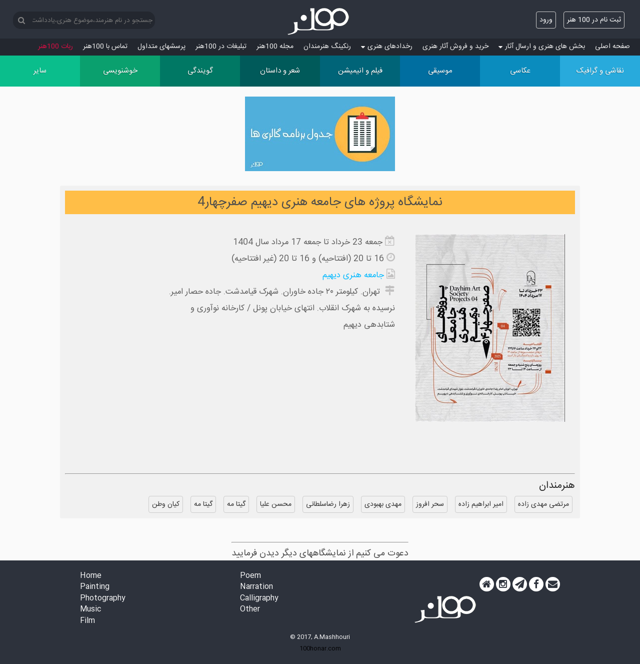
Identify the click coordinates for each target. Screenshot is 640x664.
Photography (103, 598)
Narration (256, 587)
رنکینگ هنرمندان (327, 47)
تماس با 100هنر (105, 47)
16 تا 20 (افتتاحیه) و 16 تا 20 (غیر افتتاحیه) (308, 259)
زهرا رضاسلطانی (328, 504)
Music (90, 609)
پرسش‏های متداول (162, 47)
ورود (546, 20)
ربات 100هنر (55, 47)
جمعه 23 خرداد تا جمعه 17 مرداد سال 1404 (307, 242)
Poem (250, 576)
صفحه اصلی (612, 47)
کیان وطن (166, 504)
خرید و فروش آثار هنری (455, 47)
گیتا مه (236, 504)
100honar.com (320, 648)
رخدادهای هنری (386, 47)
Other (250, 609)
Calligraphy (259, 598)
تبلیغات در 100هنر (221, 47)
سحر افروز (430, 504)
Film (87, 621)
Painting (95, 587)
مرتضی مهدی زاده (543, 504)
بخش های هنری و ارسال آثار (541, 47)
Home (91, 576)
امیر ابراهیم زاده (481, 504)
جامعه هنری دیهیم (353, 275)
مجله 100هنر (275, 47)
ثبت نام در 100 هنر (594, 20)
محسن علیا (276, 504)
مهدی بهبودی (383, 504)
